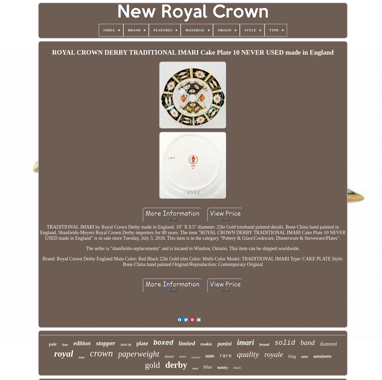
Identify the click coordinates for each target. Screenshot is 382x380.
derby (176, 365)
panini (225, 344)
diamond (328, 344)
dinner (169, 357)
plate (142, 343)
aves (182, 357)
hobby (223, 367)
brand (264, 344)
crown (101, 353)
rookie (206, 344)
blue (207, 367)
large (82, 357)
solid (284, 343)
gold (152, 365)
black (237, 368)
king (292, 356)
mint (304, 357)
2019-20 (125, 345)
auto (209, 356)
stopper (105, 343)
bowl (195, 368)
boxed (163, 343)
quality (248, 354)
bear (65, 345)
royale (273, 354)
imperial (195, 357)
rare (225, 356)
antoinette (322, 356)
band (308, 343)
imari (245, 342)
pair (53, 344)
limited (187, 343)
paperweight (138, 354)
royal (63, 354)
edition (82, 343)
